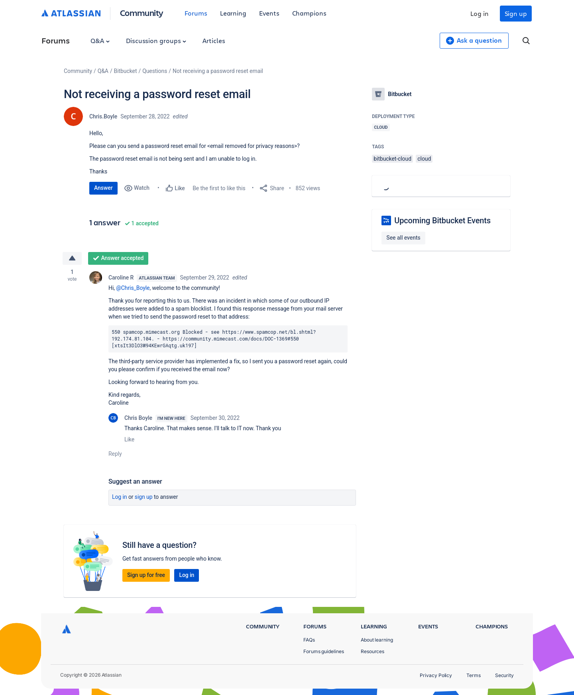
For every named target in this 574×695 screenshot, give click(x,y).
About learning (377, 640)
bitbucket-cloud (392, 159)
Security (504, 675)
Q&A (100, 40)
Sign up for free (146, 575)
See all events (403, 237)
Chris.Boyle (103, 116)
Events (269, 13)
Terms (473, 675)
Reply (115, 454)
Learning (233, 13)
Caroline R (121, 277)
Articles (213, 40)
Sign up (516, 13)
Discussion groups (156, 40)
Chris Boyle (138, 418)
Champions (309, 13)
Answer (103, 188)
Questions (154, 71)
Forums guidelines (323, 651)
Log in (479, 13)
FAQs (309, 640)
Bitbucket (125, 71)
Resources (372, 651)
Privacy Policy (436, 675)
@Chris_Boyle (132, 288)
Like (129, 439)
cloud (424, 159)
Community (141, 12)
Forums (196, 13)
